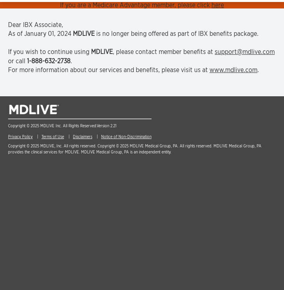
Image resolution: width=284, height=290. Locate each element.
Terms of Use (52, 136)
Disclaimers (82, 136)
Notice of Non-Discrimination (126, 136)
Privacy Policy (20, 136)
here (217, 5)
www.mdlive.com (233, 70)
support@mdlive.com (245, 52)
